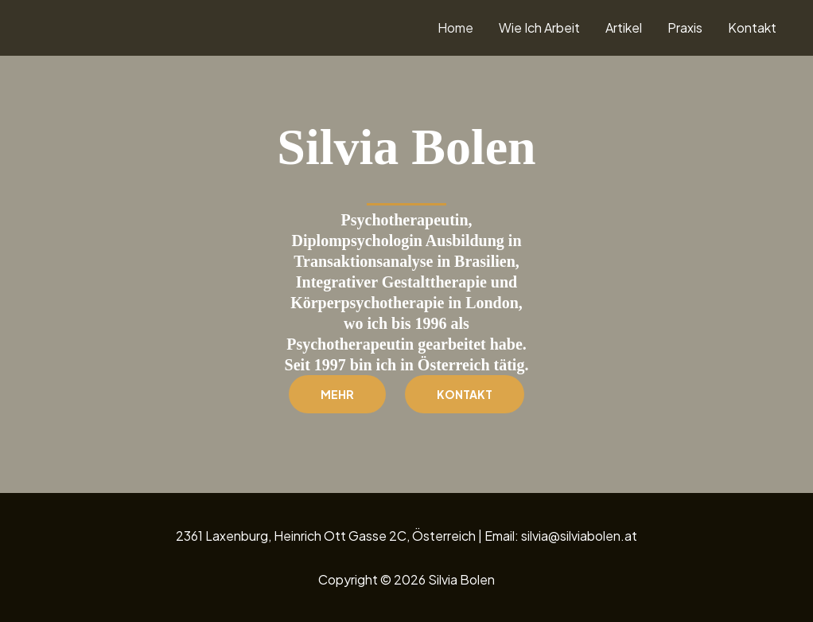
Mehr (337, 394)
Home (455, 27)
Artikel (623, 27)
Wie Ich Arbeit (539, 27)
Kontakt (752, 27)
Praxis (684, 27)
